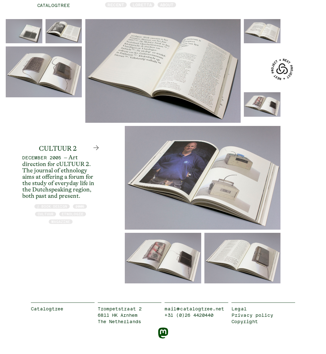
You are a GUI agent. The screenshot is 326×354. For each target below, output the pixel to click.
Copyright (244, 321)
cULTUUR (45, 214)
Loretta (142, 4)
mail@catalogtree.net (194, 308)
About (167, 4)
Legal (239, 308)
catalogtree (53, 5)
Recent (116, 4)
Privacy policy (252, 315)
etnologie (72, 214)
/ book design (52, 206)
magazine (60, 221)
